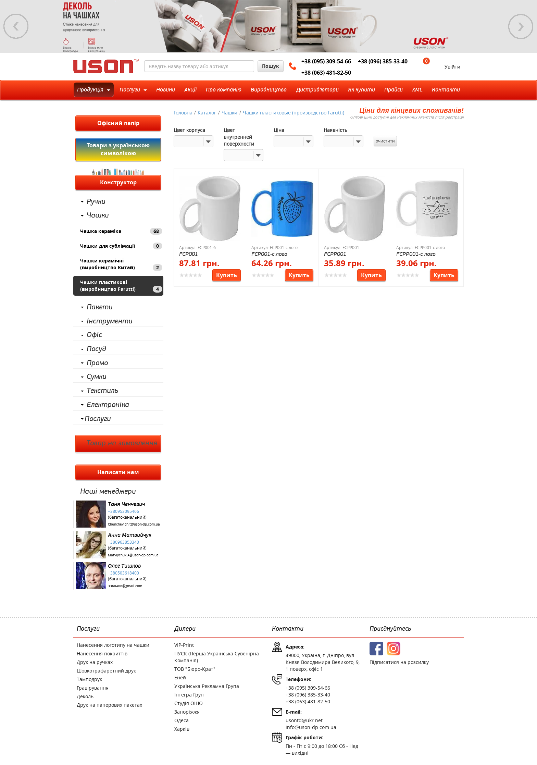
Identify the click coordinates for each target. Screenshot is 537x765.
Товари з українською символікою (118, 149)
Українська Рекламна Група (206, 686)
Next (521, 26)
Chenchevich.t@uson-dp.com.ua (134, 524)
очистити (385, 141)
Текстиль (102, 390)
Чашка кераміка (121, 231)
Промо (97, 363)
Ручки (96, 201)
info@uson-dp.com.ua (311, 727)
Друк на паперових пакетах (109, 705)
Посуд (96, 349)
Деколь (85, 696)
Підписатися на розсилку (399, 662)
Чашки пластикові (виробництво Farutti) (121, 286)
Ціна (279, 130)
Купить (226, 275)
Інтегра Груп (189, 694)
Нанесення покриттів (102, 653)
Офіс (94, 335)
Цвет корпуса (189, 130)
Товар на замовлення (121, 443)
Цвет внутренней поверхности (239, 137)
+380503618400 (123, 573)
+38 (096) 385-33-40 (383, 61)
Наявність (335, 130)
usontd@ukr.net (304, 720)
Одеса (181, 720)
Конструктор (118, 182)
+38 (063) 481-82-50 (326, 72)
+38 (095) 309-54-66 (326, 61)
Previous (16, 26)
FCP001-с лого (269, 254)
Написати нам (118, 472)
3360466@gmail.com (125, 586)
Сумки (96, 376)
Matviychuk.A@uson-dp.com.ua (133, 555)
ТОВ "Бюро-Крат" (194, 669)
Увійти (452, 66)
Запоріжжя (187, 711)
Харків (181, 729)
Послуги (98, 419)
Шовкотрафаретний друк (106, 670)
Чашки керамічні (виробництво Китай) (121, 264)
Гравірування (93, 687)
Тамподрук (89, 679)
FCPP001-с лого (416, 254)
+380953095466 (123, 511)
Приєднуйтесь (390, 629)
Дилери (185, 629)
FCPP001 (335, 254)
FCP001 (188, 254)
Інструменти (109, 321)
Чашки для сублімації (121, 246)
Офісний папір (118, 123)
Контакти (287, 629)
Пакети (99, 307)
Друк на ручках (95, 662)
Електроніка (108, 404)
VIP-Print (184, 645)
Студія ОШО (188, 703)
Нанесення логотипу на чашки (113, 645)
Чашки (98, 215)
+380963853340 (123, 542)
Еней (180, 677)
